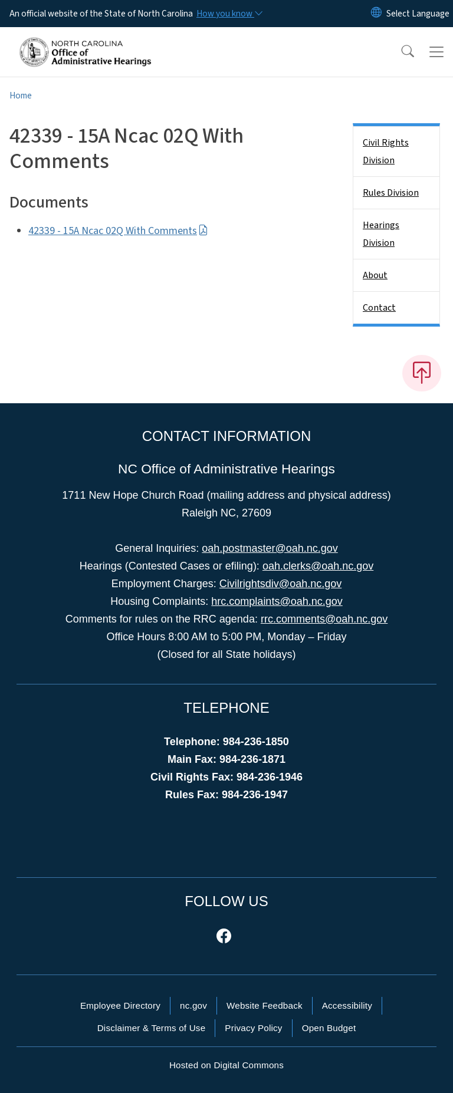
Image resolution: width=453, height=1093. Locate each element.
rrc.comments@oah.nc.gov (324, 619)
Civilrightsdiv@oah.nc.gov (280, 584)
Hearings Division (381, 234)
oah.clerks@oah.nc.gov (317, 566)
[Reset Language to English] (376, 13)
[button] (400, 52)
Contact (379, 307)
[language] (417, 13)
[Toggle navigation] (436, 52)
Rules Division (391, 192)
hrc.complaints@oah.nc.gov (276, 601)
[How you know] (229, 13)
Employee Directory (120, 1005)
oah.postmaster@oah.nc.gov (269, 548)
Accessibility (347, 1005)
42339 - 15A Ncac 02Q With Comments (118, 230)
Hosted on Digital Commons (226, 1065)
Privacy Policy (253, 1028)
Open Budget (329, 1028)
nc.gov (193, 1005)
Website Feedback (264, 1005)
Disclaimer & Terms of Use (151, 1028)
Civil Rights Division (386, 151)
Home (20, 95)
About (375, 275)
